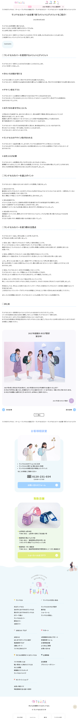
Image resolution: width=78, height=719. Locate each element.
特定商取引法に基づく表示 (22, 689)
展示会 (48, 717)
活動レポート (18, 646)
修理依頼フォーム (47, 640)
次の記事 (9, 410)
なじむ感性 (17, 668)
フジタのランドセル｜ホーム (11, 9)
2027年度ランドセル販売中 (39, 7)
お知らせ (17, 637)
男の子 (64, 3)
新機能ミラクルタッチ (21, 670)
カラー (68, 3)
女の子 (60, 3)
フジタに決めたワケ (20, 649)
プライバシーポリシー (48, 665)
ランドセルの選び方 (27, 9)
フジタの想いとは (19, 662)
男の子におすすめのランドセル (24, 613)
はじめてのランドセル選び (22, 640)
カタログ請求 (9, 717)
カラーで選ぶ (18, 615)
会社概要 (44, 662)
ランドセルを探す (68, 717)
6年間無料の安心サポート (49, 637)
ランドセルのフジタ (40, 710)
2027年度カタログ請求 (60, 401)
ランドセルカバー (19, 618)
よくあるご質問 (46, 646)
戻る (39, 415)
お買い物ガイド (19, 687)
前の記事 (69, 410)
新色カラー (17, 621)
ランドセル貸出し (46, 615)
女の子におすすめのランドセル (24, 610)
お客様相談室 (45, 643)
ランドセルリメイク (20, 673)
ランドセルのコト (41, 9)
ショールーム (29, 717)
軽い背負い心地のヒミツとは (23, 665)
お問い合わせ (45, 649)
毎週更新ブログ (19, 643)
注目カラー (17, 624)
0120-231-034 (41, 476)
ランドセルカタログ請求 (49, 607)
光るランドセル (19, 607)
